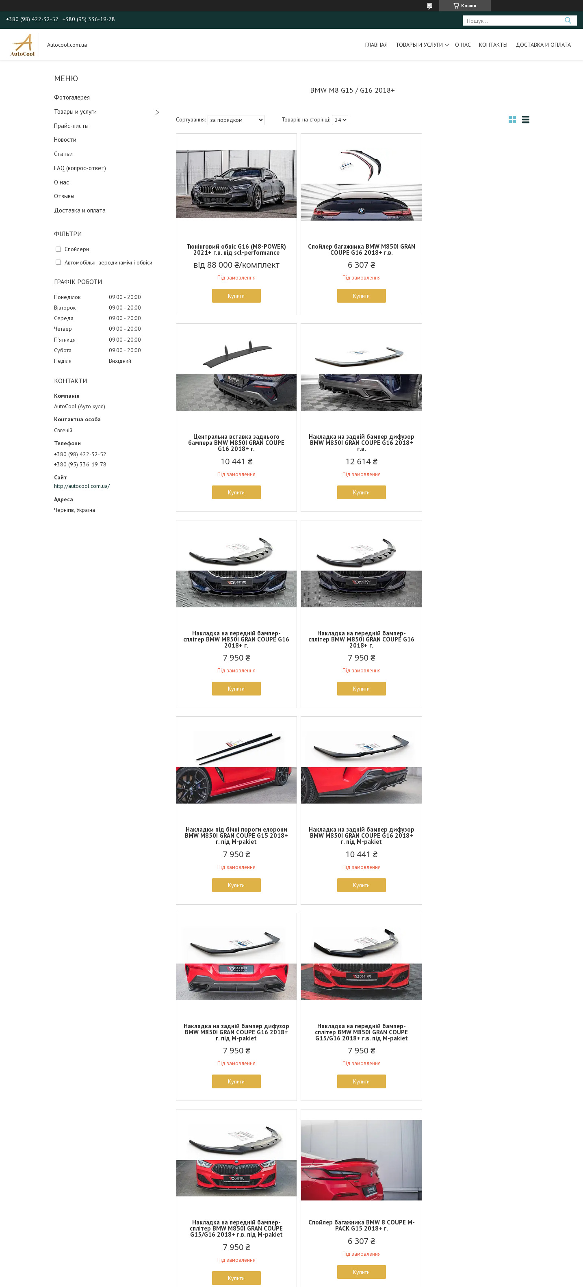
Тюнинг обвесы (178, 1236)
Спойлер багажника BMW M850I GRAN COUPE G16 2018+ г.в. (352, 249)
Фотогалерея (72, 97)
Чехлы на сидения (182, 1227)
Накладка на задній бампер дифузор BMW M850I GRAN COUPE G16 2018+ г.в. (233, 449)
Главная (376, 44)
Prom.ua (330, 1272)
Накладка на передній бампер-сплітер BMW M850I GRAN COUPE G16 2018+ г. (352, 449)
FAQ (27, 1208)
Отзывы (64, 196)
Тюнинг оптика (177, 1180)
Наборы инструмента (186, 1217)
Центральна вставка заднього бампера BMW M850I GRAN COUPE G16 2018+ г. (471, 252)
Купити (233, 295)
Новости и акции (42, 1227)
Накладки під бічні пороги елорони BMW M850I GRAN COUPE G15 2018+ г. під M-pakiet (233, 645)
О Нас (29, 1198)
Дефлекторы (176, 1198)
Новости (65, 139)
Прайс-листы (71, 126)
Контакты (493, 44)
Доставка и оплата (543, 44)
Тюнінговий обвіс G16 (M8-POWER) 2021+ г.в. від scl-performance (233, 249)
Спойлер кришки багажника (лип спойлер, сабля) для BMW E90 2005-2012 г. (233, 1038)
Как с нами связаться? (49, 1180)
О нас (463, 44)
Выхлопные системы (185, 1189)
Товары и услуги (419, 44)
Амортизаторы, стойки (187, 1208)
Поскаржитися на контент (284, 1279)
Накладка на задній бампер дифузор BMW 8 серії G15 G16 (352, 1035)
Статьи (63, 154)
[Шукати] (568, 20)
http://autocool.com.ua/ (82, 486)
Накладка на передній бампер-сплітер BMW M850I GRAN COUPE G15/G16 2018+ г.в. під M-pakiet (233, 841)
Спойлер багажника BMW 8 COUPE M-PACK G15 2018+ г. (471, 838)
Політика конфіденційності (348, 1279)
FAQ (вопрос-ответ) (80, 168)
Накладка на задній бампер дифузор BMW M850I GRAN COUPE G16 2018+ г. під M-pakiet (352, 645)
